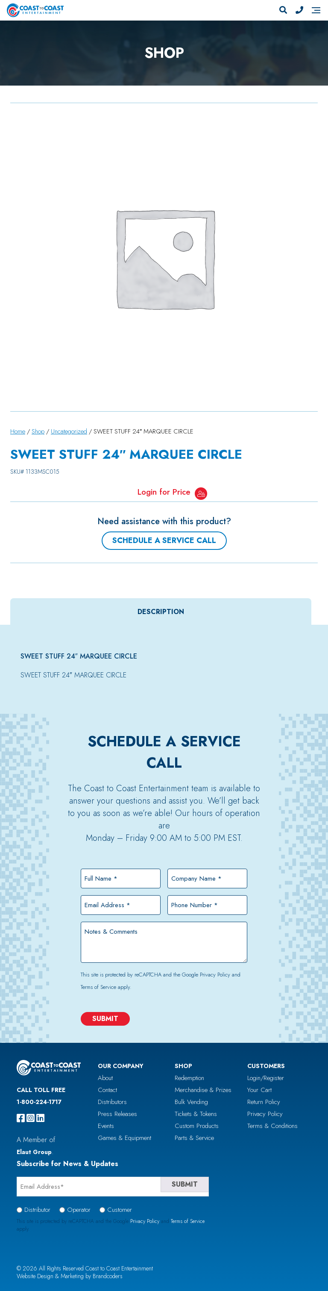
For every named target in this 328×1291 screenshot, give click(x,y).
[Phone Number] (299, 10)
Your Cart (259, 1090)
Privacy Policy (215, 974)
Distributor (37, 1209)
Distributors (112, 1102)
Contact (107, 1090)
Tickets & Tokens (196, 1114)
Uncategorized (69, 431)
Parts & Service (194, 1138)
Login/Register (265, 1078)
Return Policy (263, 1102)
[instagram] (30, 1118)
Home (17, 431)
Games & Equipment (124, 1138)
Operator (79, 1209)
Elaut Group (34, 1152)
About (105, 1078)
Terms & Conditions (272, 1126)
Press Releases (117, 1114)
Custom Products (197, 1126)
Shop (38, 431)
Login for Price (164, 492)
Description (161, 612)
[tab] (160, 611)
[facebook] (21, 1118)
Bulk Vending (191, 1102)
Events (106, 1126)
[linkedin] (40, 1118)
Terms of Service (98, 987)
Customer (119, 1209)
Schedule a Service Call (164, 540)
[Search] (283, 10)
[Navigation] (316, 10)
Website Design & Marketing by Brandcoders (70, 1276)
